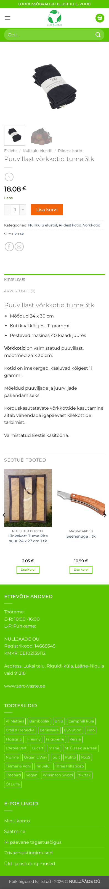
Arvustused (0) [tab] (20, 291)
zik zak (18, 234)
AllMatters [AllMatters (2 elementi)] (15, 721)
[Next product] (9, 177)
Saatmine (14, 831)
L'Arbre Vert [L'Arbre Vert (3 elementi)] (16, 748)
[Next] (104, 526)
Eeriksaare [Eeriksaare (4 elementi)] (49, 730)
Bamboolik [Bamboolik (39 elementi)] (39, 721)
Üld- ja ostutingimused (29, 863)
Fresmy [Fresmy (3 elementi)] (34, 739)
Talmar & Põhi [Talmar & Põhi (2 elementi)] (18, 766)
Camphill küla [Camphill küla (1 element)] (81, 721)
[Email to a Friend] (19, 246)
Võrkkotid (91, 225)
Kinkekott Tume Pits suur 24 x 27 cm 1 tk (28, 538)
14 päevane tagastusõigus (33, 842)
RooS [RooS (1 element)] (85, 757)
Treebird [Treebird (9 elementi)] (13, 775)
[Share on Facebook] (9, 246)
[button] (7, 18)
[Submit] (98, 34)
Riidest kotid (70, 150)
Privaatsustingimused (28, 852)
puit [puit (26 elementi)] (56, 757)
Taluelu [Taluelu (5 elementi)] (43, 766)
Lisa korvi (47, 209)
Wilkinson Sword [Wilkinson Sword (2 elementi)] (58, 775)
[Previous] (4, 526)
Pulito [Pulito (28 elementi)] (70, 757)
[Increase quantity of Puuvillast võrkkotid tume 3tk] (23, 209)
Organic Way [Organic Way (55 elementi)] (35, 757)
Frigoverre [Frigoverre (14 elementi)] (55, 739)
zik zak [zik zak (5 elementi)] (84, 775)
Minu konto (17, 820)
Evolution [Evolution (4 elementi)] (72, 730)
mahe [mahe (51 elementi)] (54, 748)
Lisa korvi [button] (28, 569)
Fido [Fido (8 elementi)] (91, 730)
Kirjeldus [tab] (14, 280)
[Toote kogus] (15, 209)
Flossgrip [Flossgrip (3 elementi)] (14, 739)
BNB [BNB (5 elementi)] (59, 721)
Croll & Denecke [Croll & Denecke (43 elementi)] (20, 730)
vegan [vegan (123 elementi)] (32, 775)
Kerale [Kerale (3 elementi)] (75, 739)
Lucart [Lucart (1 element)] (37, 748)
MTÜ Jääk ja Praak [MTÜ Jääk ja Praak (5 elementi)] (81, 748)
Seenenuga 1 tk (81, 536)
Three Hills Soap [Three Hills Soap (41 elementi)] (69, 766)
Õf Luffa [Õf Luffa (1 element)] (13, 784)
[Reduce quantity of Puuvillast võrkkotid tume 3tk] (7, 209)
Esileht (10, 150)
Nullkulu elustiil (37, 150)
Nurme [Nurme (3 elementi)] (12, 757)
